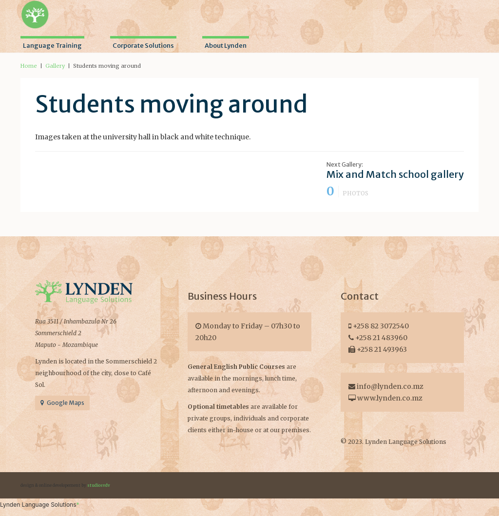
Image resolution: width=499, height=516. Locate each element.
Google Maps (62, 402)
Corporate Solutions (143, 45)
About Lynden (226, 45)
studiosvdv (98, 485)
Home (28, 65)
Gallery (55, 65)
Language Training (52, 45)
